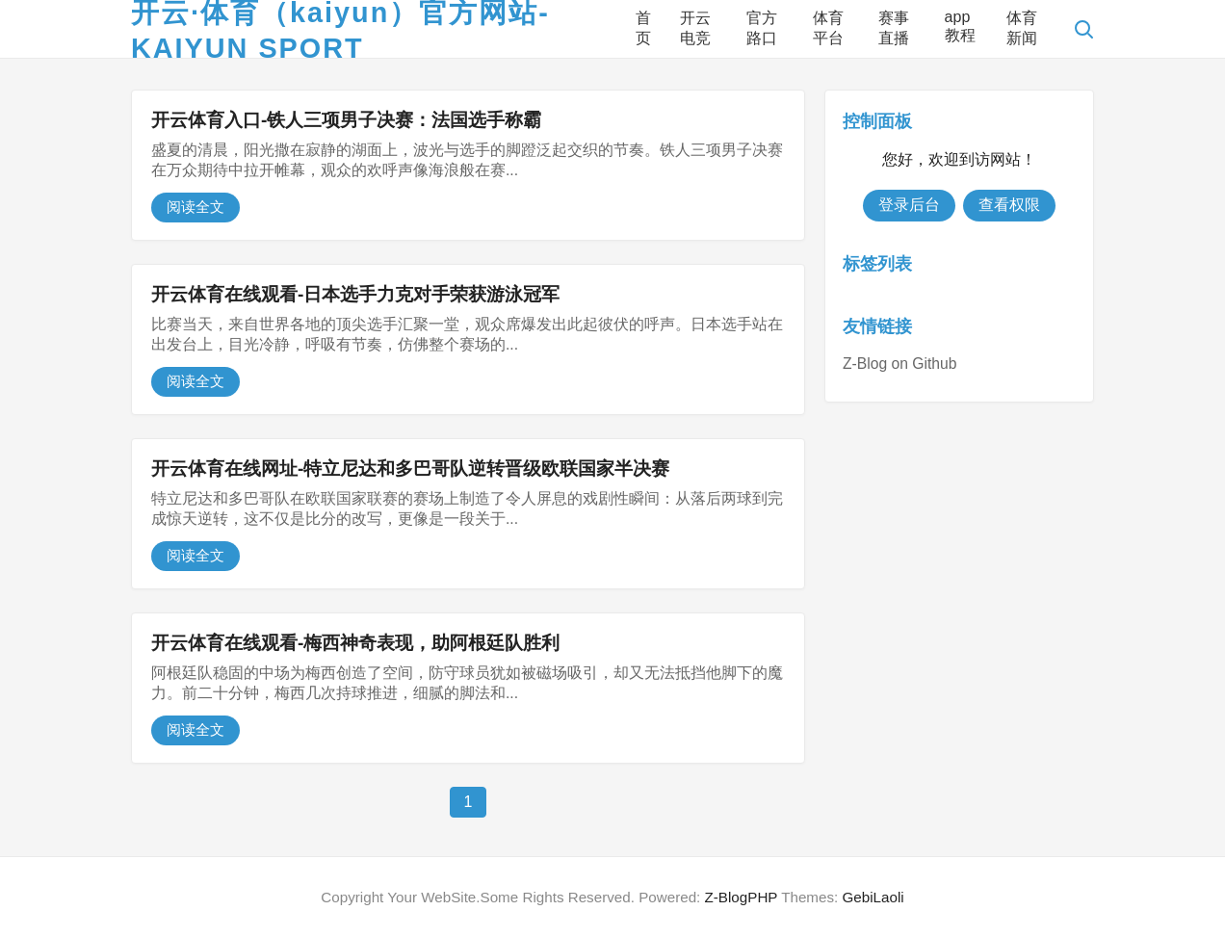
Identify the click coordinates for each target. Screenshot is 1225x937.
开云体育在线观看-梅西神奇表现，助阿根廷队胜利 (355, 643)
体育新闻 (1021, 28)
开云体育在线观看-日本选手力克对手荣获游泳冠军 (355, 294)
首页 (643, 28)
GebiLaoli (872, 897)
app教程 (960, 26)
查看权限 (1009, 204)
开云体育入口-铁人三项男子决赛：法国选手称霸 (346, 120)
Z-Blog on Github (899, 363)
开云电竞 (695, 28)
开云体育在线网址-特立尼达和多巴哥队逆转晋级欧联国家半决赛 (410, 468)
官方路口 (761, 28)
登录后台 (909, 204)
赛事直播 (893, 28)
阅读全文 (195, 206)
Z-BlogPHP (741, 897)
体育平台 (828, 28)
